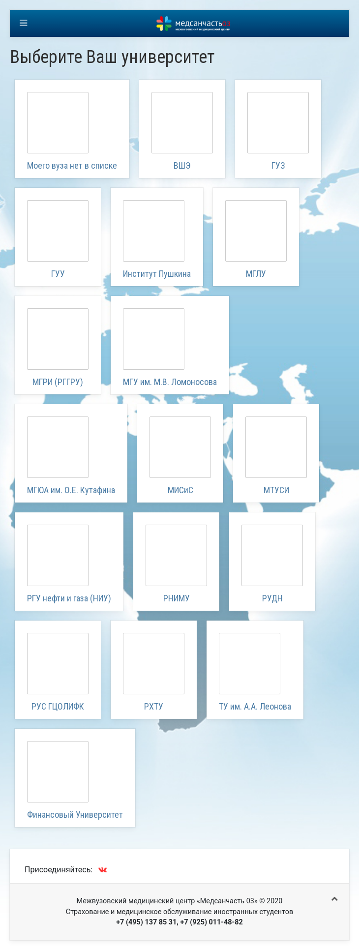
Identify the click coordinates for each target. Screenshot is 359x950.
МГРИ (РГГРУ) (57, 382)
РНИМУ (176, 598)
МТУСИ (276, 490)
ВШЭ (182, 165)
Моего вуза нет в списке (72, 165)
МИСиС (180, 490)
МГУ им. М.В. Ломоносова (170, 382)
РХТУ (153, 706)
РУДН (272, 598)
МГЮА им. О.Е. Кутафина (71, 490)
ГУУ (58, 273)
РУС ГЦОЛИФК (57, 706)
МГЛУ (256, 273)
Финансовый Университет (75, 814)
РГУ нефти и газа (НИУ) (69, 598)
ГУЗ (278, 165)
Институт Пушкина (157, 273)
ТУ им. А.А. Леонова (255, 706)
